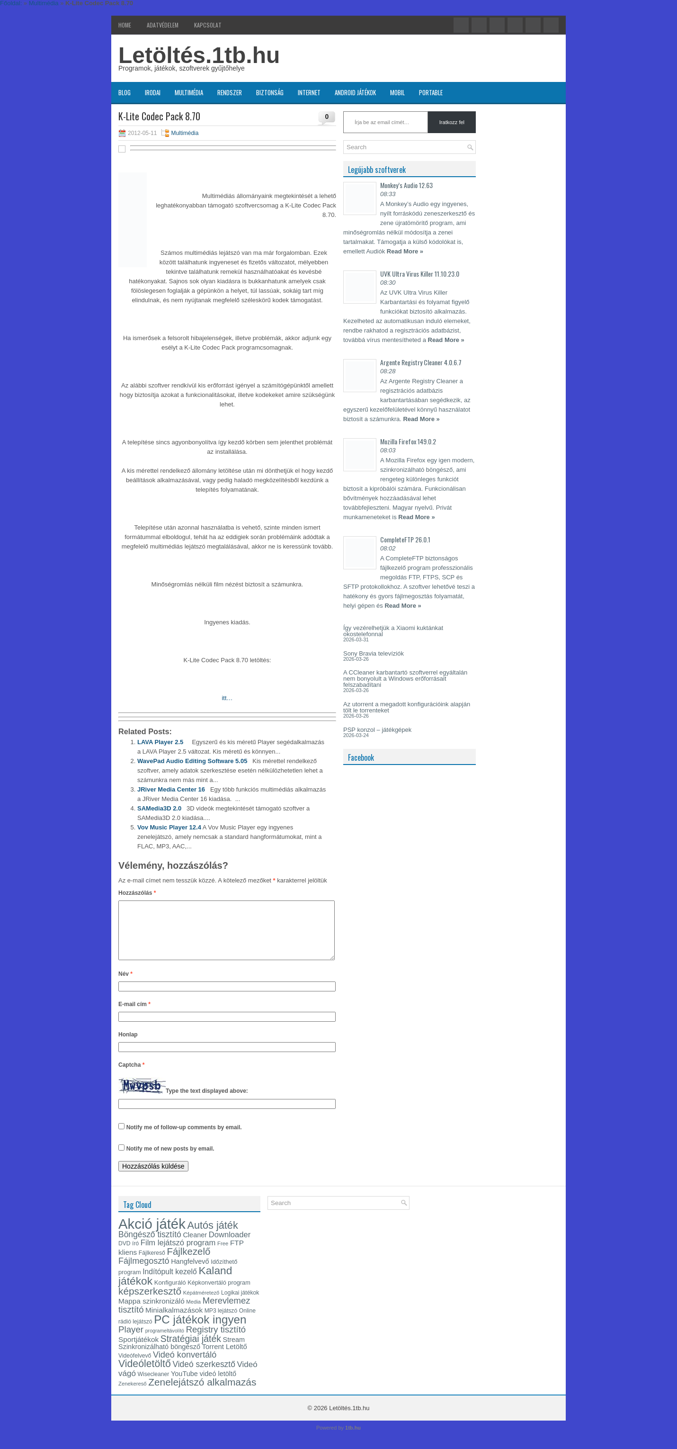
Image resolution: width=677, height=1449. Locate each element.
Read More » (405, 251)
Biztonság (270, 92)
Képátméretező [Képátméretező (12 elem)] (201, 1304)
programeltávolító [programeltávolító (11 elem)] (164, 1342)
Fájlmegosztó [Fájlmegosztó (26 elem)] (143, 1272)
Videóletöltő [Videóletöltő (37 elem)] (144, 1375)
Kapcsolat (208, 25)
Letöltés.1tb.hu (199, 55)
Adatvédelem (162, 25)
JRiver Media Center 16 (171, 789)
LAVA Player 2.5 (160, 742)
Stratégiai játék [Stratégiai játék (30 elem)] (190, 1350)
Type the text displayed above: (207, 1102)
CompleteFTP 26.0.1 (405, 539)
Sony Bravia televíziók (373, 653)
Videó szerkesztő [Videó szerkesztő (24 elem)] (203, 1375)
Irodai (152, 92)
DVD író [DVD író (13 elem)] (128, 1254)
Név (125, 985)
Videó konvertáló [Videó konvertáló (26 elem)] (184, 1366)
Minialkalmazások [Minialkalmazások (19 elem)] (174, 1321)
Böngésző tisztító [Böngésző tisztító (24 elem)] (149, 1246)
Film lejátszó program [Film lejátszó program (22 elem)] (178, 1254)
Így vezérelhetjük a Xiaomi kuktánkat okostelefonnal (393, 631)
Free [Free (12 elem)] (222, 1255)
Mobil (397, 92)
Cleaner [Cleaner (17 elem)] (195, 1246)
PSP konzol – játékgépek (377, 729)
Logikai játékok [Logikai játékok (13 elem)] (240, 1304)
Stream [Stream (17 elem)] (234, 1351)
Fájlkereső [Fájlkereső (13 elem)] (152, 1264)
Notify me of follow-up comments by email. (184, 1138)
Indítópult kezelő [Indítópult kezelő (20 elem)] (170, 1283)
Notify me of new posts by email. (170, 1160)
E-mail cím (134, 1015)
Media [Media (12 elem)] (193, 1313)
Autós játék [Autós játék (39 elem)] (212, 1236)
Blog (124, 92)
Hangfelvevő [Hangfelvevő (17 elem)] (190, 1273)
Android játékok (355, 92)
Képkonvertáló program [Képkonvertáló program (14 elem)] (218, 1293)
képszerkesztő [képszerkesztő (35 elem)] (149, 1302)
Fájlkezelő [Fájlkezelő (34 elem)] (188, 1263)
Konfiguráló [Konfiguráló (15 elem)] (170, 1293)
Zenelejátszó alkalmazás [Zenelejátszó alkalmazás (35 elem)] (202, 1393)
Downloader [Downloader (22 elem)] (230, 1246)
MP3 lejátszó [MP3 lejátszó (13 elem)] (221, 1322)
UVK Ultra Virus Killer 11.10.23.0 (419, 274)
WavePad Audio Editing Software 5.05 (192, 761)
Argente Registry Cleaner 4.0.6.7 (421, 362)
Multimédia (189, 92)
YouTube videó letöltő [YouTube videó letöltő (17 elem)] (203, 1385)
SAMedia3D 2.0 (159, 808)
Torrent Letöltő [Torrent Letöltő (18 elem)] (224, 1358)
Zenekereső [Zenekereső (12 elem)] (132, 1395)
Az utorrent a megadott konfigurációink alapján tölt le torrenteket (406, 707)
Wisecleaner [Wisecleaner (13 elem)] (153, 1385)
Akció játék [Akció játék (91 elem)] (152, 1235)
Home (124, 25)
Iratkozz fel (451, 122)
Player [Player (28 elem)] (130, 1341)
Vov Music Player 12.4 (169, 827)
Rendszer (229, 92)
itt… (227, 698)
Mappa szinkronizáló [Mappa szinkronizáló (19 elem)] (151, 1312)
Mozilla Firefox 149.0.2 (408, 441)
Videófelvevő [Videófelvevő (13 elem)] (134, 1367)
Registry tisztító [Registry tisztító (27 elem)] (216, 1341)
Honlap (128, 1046)
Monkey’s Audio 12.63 (406, 185)
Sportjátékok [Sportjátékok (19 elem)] (138, 1351)
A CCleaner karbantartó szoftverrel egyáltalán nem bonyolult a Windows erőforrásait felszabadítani (405, 678)
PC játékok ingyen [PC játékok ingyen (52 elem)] (200, 1330)
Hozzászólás (137, 893)
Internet (309, 92)
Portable (431, 92)
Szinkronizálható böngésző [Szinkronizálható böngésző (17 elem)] (159, 1358)
